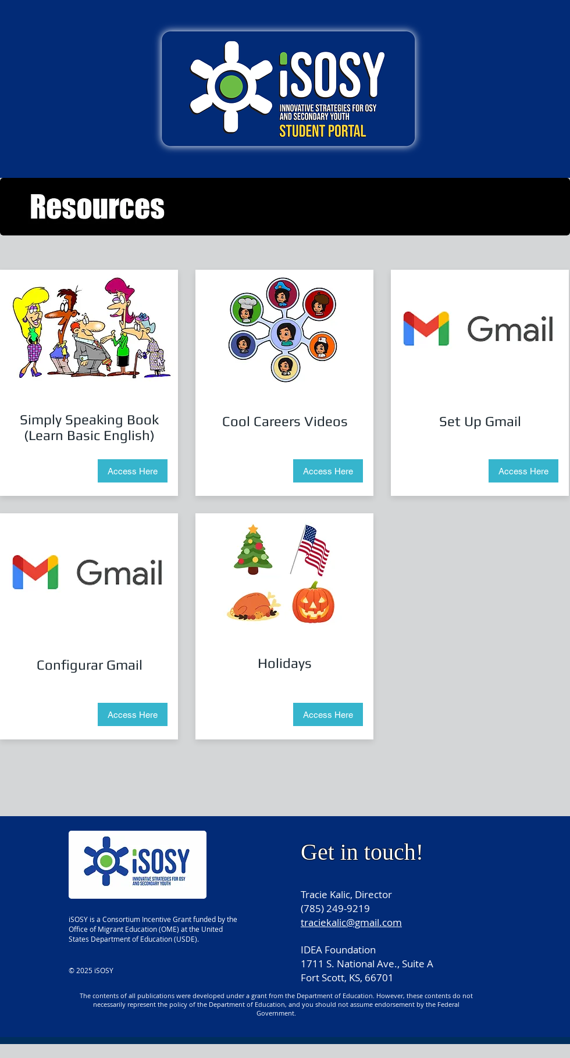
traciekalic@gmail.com (351, 922)
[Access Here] (133, 470)
